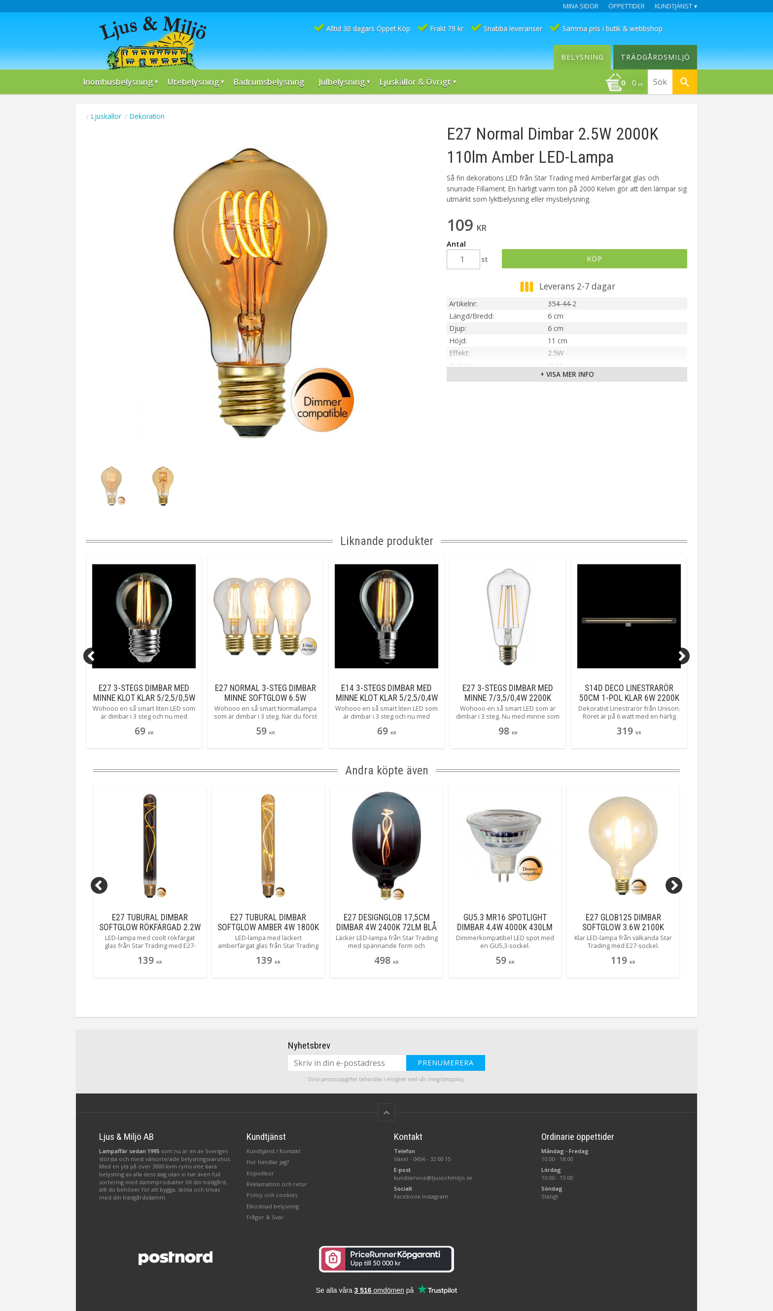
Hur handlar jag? (267, 1161)
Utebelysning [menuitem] (193, 81)
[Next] (681, 656)
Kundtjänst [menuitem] (673, 6)
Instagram (435, 1196)
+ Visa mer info (567, 374)
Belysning (582, 57)
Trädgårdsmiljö (655, 57)
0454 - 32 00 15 (432, 1159)
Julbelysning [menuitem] (342, 81)
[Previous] (91, 656)
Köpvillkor (260, 1173)
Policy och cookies (271, 1195)
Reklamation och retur (276, 1184)
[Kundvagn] (624, 83)
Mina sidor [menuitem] (580, 6)
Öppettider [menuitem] (626, 6)
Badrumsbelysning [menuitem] (269, 81)
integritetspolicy (445, 1079)
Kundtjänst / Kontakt (273, 1151)
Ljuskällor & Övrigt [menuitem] (415, 81)
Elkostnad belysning (272, 1206)
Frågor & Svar (264, 1217)
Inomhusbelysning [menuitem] (118, 81)
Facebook (407, 1196)
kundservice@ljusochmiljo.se (433, 1177)
